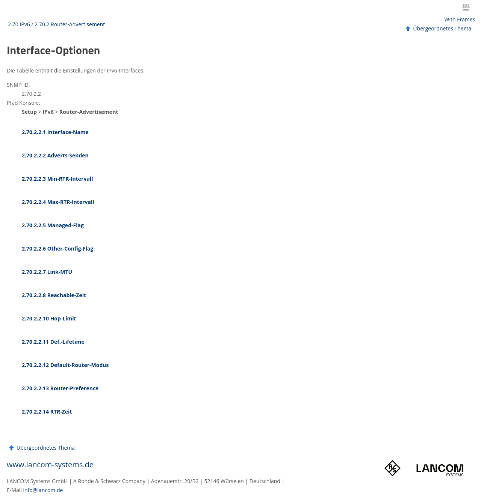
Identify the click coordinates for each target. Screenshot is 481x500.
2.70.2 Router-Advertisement (70, 24)
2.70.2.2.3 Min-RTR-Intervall (57, 178)
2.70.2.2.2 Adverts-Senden (55, 155)
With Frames (460, 19)
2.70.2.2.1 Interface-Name (55, 132)
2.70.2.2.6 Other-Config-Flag (57, 248)
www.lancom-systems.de (50, 464)
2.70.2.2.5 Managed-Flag (53, 225)
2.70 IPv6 (19, 24)
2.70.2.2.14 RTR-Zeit (47, 411)
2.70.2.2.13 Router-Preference (60, 388)
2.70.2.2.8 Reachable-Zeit (54, 295)
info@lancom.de (43, 490)
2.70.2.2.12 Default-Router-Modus (65, 365)
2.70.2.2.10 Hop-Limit (49, 318)
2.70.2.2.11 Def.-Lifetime (53, 341)
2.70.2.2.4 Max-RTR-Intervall (58, 201)
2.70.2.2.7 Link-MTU (47, 271)
